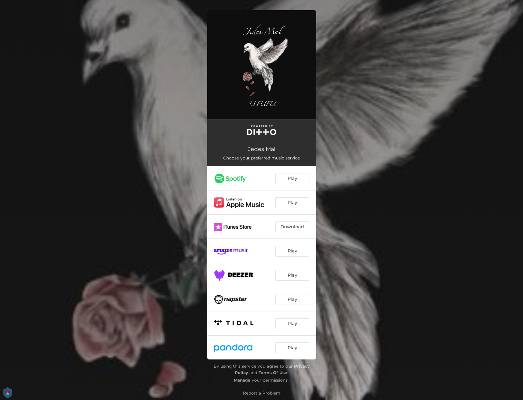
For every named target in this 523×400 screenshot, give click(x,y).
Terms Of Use (273, 372)
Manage (242, 380)
